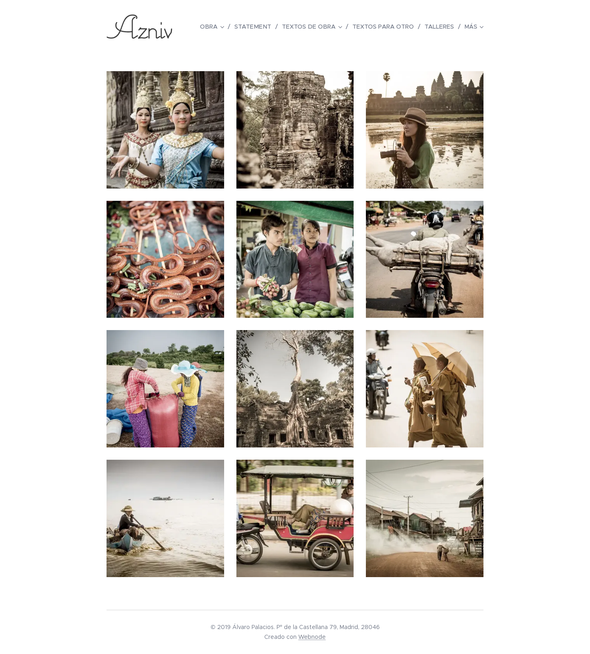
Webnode (312, 637)
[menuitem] (220, 26)
